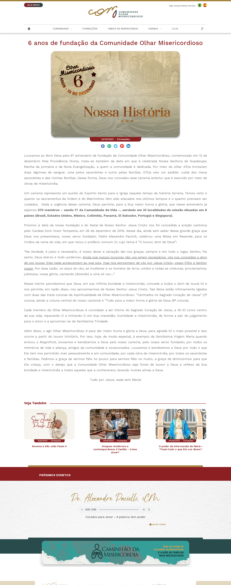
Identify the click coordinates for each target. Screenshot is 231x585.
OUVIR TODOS (159, 524)
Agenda (153, 28)
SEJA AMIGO (33, 5)
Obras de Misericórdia (123, 28)
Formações (90, 28)
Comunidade (61, 28)
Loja (175, 28)
